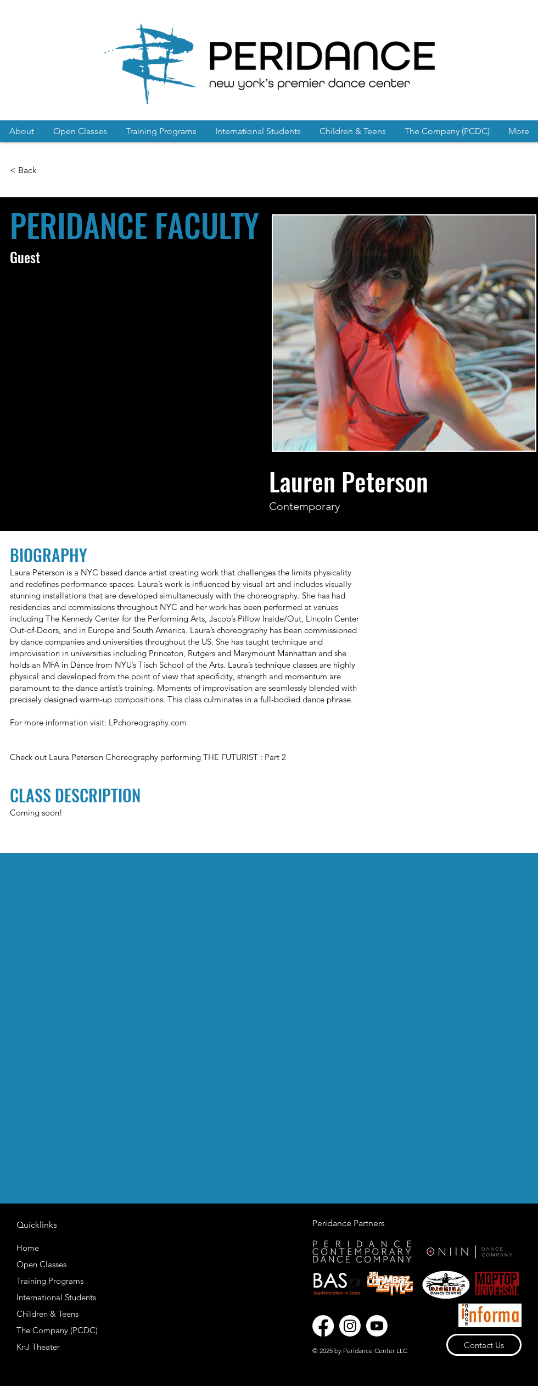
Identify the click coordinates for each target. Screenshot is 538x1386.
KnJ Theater (38, 1346)
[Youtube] (377, 1326)
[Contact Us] (484, 1345)
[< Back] (25, 171)
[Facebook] (323, 1326)
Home (27, 1248)
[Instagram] (350, 1326)
